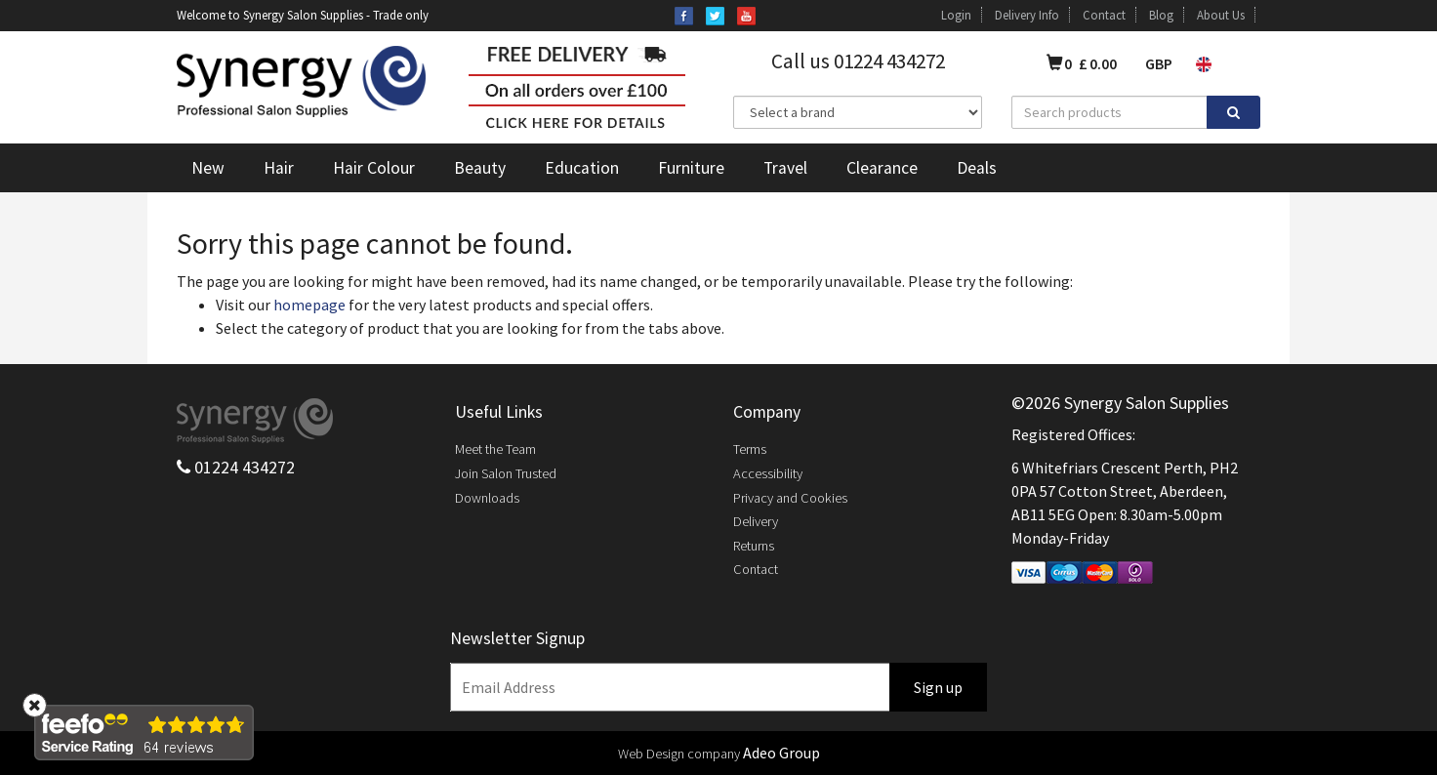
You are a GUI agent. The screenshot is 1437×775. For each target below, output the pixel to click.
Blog (1161, 14)
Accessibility (767, 473)
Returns (753, 545)
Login (956, 14)
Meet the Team (495, 449)
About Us (1221, 14)
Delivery (755, 521)
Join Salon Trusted (505, 473)
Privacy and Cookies (790, 498)
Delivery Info (1027, 14)
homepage (309, 304)
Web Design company (679, 753)
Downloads (487, 498)
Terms (749, 449)
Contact (1104, 14)
